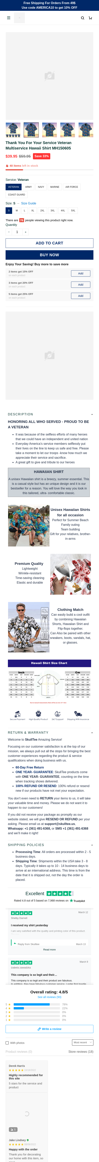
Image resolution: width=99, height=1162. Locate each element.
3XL (53, 210)
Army (28, 187)
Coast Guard (16, 194)
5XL (73, 210)
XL (32, 210)
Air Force (71, 187)
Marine (54, 187)
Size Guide (28, 203)
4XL (63, 210)
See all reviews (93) (49, 997)
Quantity (11, 224)
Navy (41, 187)
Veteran (23, 179)
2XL (42, 210)
